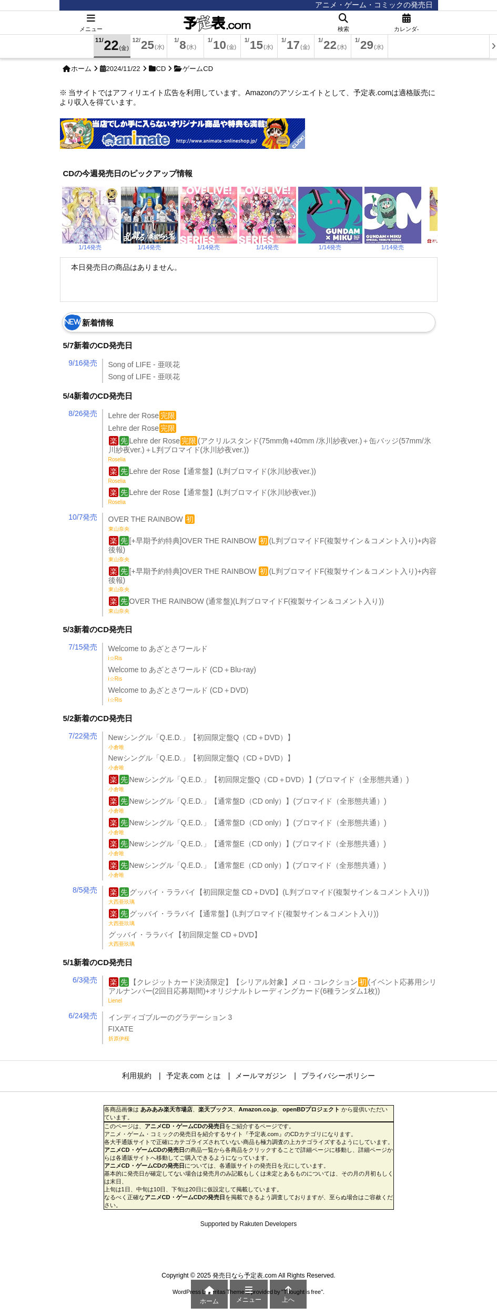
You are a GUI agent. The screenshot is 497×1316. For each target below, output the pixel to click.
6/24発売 (82, 1015)
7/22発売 (82, 736)
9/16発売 (82, 363)
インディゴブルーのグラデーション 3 (170, 1017)
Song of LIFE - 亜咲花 (144, 364)
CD (161, 69)
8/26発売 (82, 413)
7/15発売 (82, 647)
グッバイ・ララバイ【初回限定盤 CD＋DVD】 (185, 938)
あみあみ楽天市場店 (166, 1109)
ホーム (81, 69)
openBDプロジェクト (311, 1109)
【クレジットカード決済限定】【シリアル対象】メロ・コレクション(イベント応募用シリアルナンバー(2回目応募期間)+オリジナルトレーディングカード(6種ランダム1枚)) (272, 991)
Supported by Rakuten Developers (248, 1224)
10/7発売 (82, 517)
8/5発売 (85, 890)
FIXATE (121, 1033)
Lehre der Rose (142, 415)
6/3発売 (85, 980)
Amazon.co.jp (258, 1109)
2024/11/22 (123, 69)
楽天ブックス (215, 1109)
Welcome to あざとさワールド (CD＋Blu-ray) (182, 673)
